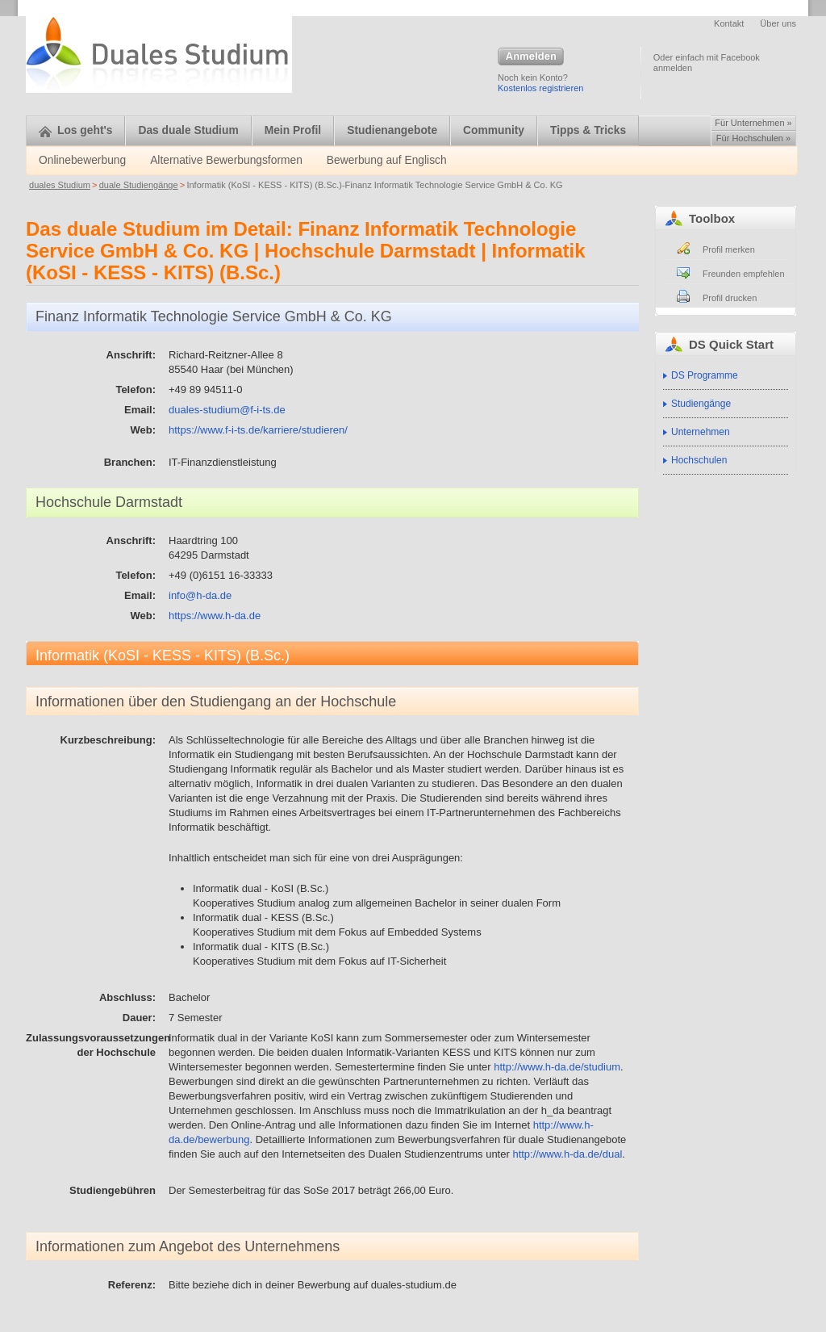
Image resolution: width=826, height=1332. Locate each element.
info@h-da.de (200, 595)
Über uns (778, 23)
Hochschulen (699, 460)
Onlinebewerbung (82, 160)
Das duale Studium (188, 130)
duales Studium (59, 185)
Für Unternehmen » (753, 123)
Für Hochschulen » (753, 138)
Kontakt (729, 23)
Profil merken (729, 249)
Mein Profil (293, 130)
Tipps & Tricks (588, 130)
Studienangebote (392, 130)
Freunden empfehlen (744, 274)
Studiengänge (701, 403)
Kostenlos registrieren (540, 88)
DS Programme (704, 375)
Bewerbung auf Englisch (387, 160)
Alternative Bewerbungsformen (226, 160)
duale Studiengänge (138, 185)
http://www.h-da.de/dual (567, 1154)
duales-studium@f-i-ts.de (227, 410)
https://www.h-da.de (215, 615)
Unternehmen (700, 432)
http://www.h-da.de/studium (557, 1067)
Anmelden (531, 57)
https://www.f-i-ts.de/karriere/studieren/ (258, 430)
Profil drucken (730, 298)
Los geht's (75, 130)
